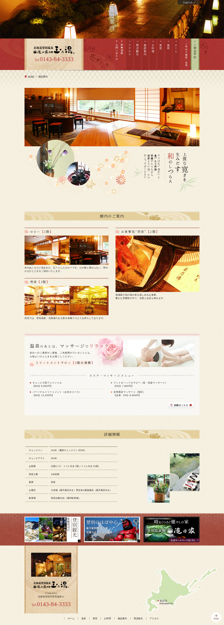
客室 (95, 618)
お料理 (107, 618)
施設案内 (122, 618)
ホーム (71, 618)
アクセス (154, 618)
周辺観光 (138, 618)
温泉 (83, 618)
